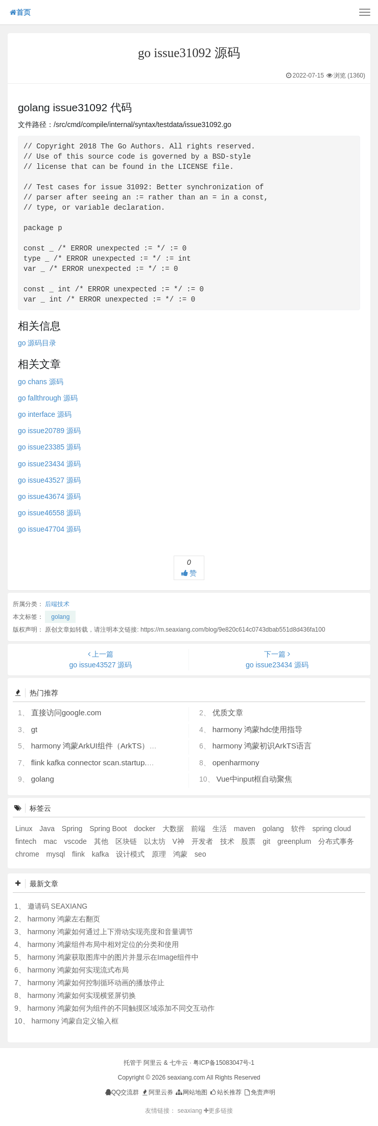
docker (145, 828)
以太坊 (156, 841)
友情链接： (160, 1110)
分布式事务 (336, 841)
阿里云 (153, 1062)
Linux (24, 828)
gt (34, 729)
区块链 (127, 841)
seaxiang (190, 1110)
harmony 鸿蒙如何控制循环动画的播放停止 (96, 983)
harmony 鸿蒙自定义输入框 (74, 1021)
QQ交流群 (122, 1092)
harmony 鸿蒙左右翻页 (64, 919)
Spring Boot (109, 828)
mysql (56, 854)
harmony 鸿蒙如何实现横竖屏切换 (82, 995)
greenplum (295, 841)
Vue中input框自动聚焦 (254, 778)
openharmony (235, 762)
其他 (102, 841)
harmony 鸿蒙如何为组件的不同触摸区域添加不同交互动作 (121, 1008)
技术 (228, 841)
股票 (249, 841)
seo (200, 854)
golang (60, 616)
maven (245, 828)
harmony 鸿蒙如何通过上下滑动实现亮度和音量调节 (110, 932)
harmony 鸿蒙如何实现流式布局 (78, 970)
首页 (20, 12)
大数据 (174, 828)
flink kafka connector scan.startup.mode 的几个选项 (118, 762)
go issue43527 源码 (49, 480)
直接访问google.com (66, 712)
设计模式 (131, 854)
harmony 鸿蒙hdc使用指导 (257, 729)
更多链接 (218, 1110)
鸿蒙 (181, 854)
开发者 (203, 841)
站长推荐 (225, 1092)
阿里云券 (157, 1092)
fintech (26, 841)
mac (51, 841)
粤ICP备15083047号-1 (223, 1062)
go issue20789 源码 (49, 431)
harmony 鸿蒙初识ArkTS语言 (262, 745)
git (267, 841)
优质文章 (227, 712)
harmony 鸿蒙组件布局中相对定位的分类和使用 (103, 944)
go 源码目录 (37, 343)
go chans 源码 (40, 382)
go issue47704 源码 (49, 529)
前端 (199, 828)
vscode (76, 841)
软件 (299, 828)
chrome (28, 854)
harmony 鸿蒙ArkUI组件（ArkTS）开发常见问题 (113, 745)
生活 (220, 828)
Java (47, 828)
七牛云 (179, 1062)
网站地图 (191, 1092)
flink (79, 854)
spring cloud (332, 828)
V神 (179, 841)
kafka (101, 854)
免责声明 (259, 1092)
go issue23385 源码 (49, 447)
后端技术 (57, 604)
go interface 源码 (45, 414)
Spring (73, 828)
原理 (160, 854)
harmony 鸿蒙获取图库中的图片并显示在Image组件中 (113, 957)
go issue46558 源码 (49, 513)
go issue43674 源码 (49, 496)
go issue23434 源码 (49, 464)
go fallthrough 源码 (48, 398)
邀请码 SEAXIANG (57, 906)
